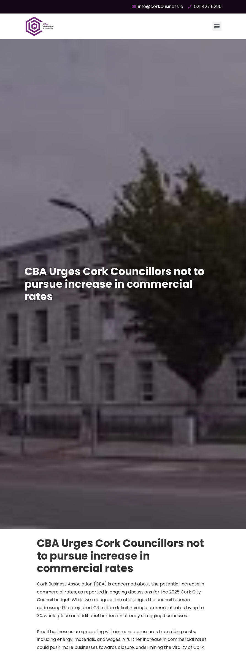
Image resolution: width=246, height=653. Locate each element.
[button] (216, 26)
